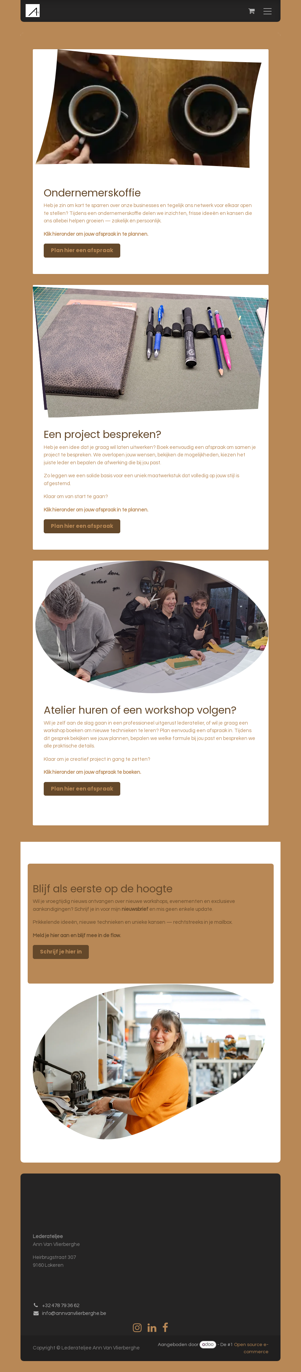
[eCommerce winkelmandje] (251, 11)
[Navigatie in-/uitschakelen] (267, 11)
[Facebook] (165, 1327)
